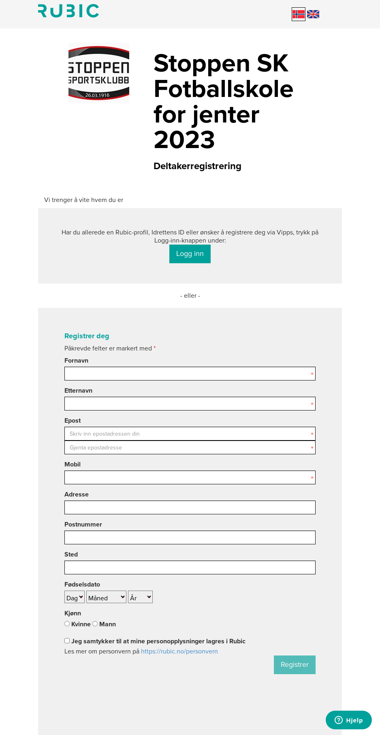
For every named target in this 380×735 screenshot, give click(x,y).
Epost (72, 421)
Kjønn (72, 613)
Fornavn (76, 361)
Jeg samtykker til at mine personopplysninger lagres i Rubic (155, 641)
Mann (104, 624)
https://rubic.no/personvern (179, 651)
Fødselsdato (82, 584)
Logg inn (190, 253)
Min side (68, 10)
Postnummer (83, 524)
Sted (71, 554)
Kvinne (77, 624)
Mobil (72, 464)
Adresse (76, 494)
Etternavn (78, 391)
